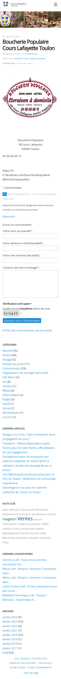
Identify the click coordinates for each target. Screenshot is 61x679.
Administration (45, 663)
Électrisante (41, 509)
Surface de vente (37, 58)
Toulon (26, 58)
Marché (18, 58)
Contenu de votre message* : (21, 267)
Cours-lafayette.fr (19, 3)
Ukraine (7, 386)
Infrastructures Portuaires (16, 514)
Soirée (6, 408)
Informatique (10, 395)
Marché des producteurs (15, 537)
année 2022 (10, 626)
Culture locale (27, 509)
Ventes (25, 518)
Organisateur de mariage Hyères (23, 373)
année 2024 (10, 617)
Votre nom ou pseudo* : (18, 231)
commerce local (11, 528)
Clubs (5, 542)
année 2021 (10, 630)
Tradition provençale (29, 523)
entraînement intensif (43, 514)
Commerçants (8, 63)
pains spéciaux (10, 509)
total (5, 652)
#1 (4, 194)
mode (43, 533)
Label (45, 524)
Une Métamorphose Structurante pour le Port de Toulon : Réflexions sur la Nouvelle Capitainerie (29, 478)
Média (6, 390)
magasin (9, 519)
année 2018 (10, 643)
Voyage (7, 359)
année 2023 (10, 621)
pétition (40, 528)
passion (38, 519)
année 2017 (10, 648)
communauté (27, 528)
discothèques (11, 412)
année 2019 (10, 639)
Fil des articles (18, 667)
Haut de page (31, 672)
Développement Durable (15, 533)
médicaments (9, 523)
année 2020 (10, 635)
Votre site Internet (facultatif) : (22, 255)
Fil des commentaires (39, 667)
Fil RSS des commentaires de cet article (27, 330)
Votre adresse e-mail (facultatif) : (23, 243)
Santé (6, 404)
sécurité (34, 533)
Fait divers (8, 377)
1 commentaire (30, 54)
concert (7, 417)
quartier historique (40, 537)
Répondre (8, 216)
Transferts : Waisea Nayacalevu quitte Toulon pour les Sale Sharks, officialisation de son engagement (28, 447)
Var (4, 382)
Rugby (6, 399)
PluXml (23, 663)
